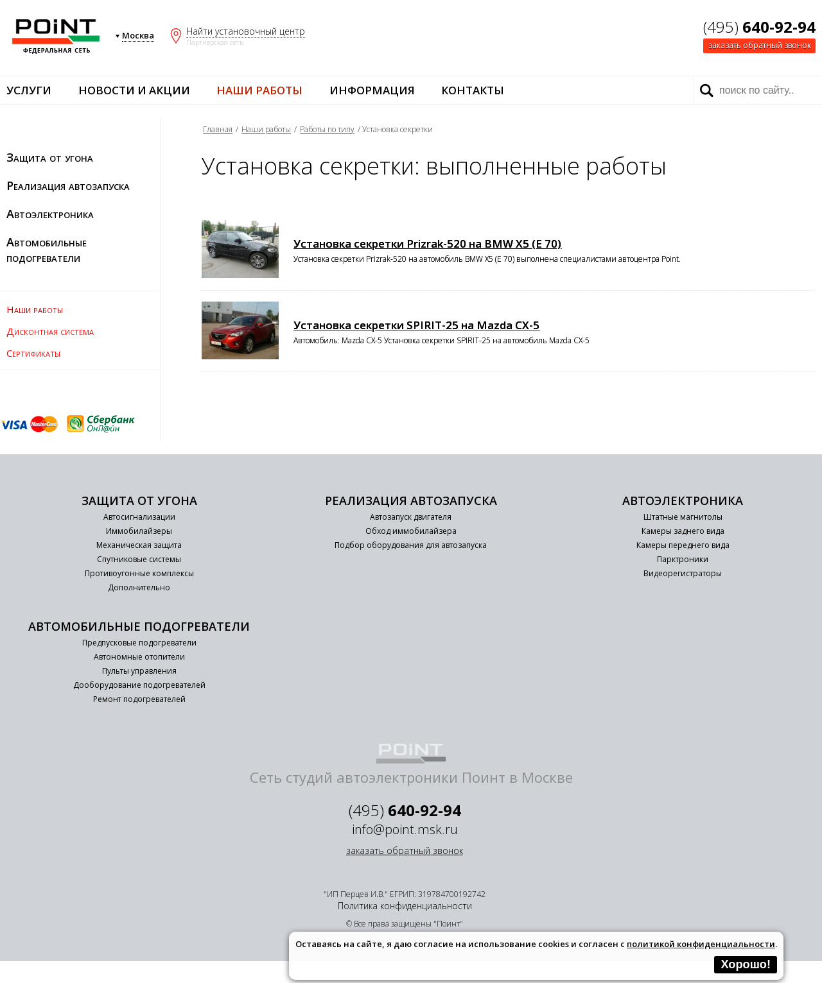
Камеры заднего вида (683, 531)
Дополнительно (139, 587)
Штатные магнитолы (682, 516)
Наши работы (259, 90)
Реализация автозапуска (68, 185)
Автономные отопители (139, 656)
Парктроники (682, 559)
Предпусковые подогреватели (139, 642)
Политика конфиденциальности (405, 906)
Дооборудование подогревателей (139, 685)
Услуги (28, 90)
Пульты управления (139, 670)
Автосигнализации (139, 516)
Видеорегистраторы (682, 573)
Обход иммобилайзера (411, 531)
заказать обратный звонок (759, 45)
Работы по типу (327, 129)
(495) (759, 26)
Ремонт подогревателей (139, 699)
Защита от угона (49, 157)
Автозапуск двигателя (410, 516)
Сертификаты (33, 352)
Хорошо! (746, 964)
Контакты (472, 90)
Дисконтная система (50, 331)
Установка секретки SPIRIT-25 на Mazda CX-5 (416, 325)
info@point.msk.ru (405, 829)
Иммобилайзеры (139, 531)
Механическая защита (139, 545)
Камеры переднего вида (683, 545)
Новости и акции (134, 90)
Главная (217, 129)
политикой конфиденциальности (701, 944)
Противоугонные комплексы (139, 573)
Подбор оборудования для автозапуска (411, 545)
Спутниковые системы (139, 559)
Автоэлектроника (50, 213)
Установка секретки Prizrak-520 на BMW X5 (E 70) (427, 243)
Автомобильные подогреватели (46, 249)
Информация (372, 90)
